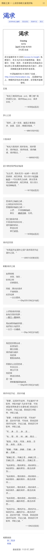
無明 (25, 123)
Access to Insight (31, 57)
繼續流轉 (22, 213)
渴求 (9, 15)
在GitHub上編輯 (14, 21)
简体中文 (34, 21)
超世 (16, 231)
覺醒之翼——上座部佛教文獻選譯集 (17, 3)
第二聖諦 (11, 540)
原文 (41, 21)
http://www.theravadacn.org (17, 77)
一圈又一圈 (11, 317)
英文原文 (25, 21)
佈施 (9, 543)
